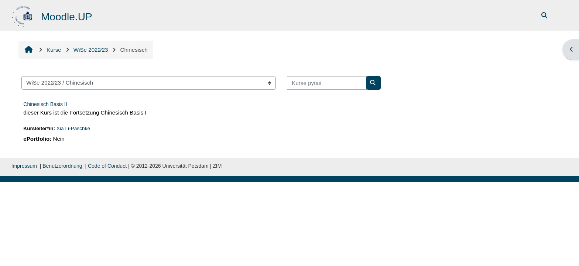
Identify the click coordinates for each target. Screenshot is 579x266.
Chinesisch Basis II (45, 104)
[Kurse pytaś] (327, 83)
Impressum (24, 166)
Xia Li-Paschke (73, 128)
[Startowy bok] (23, 15)
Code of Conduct (107, 166)
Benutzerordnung (62, 166)
